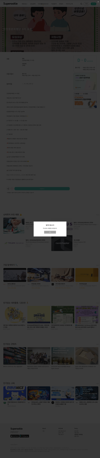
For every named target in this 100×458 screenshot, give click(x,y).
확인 (50, 232)
